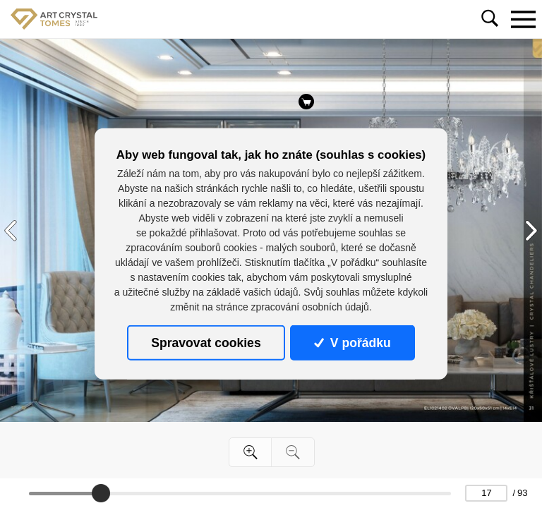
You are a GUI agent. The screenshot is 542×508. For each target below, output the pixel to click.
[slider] (101, 493)
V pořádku (352, 343)
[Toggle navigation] (523, 19)
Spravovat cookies (205, 343)
